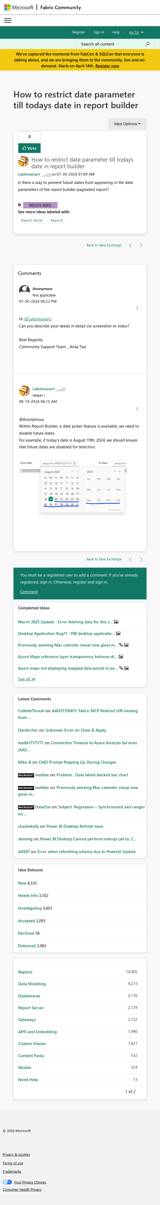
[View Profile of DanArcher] (28, 730)
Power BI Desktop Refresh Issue (75, 826)
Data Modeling (32, 983)
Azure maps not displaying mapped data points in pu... (68, 668)
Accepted (27, 920)
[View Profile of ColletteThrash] (31, 710)
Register (78, 32)
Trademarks (12, 1171)
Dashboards (29, 995)
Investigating (30, 908)
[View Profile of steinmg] (25, 838)
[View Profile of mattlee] (42, 774)
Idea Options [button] (125, 123)
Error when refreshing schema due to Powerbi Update (86, 851)
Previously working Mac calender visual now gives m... (68, 645)
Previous (119, 1090)
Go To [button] (134, 32)
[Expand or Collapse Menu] (8, 20)
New (22, 883)
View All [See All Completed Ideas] (27, 679)
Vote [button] (31, 148)
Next (142, 1090)
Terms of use (13, 1163)
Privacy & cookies (16, 1154)
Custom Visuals (32, 1043)
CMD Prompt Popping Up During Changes (77, 762)
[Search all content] (116, 44)
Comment (29, 591)
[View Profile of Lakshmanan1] (29, 174)
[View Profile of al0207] (24, 851)
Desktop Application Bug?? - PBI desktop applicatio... (67, 633)
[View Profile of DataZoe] (43, 806)
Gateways (26, 1019)
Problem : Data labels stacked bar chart (92, 774)
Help (116, 32)
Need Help (28, 1079)
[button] (137, 308)
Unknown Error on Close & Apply (75, 730)
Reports (57, 220)
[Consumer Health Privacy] (80, 1189)
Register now (107, 65)
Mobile (24, 1067)
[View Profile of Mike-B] (24, 762)
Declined (26, 933)
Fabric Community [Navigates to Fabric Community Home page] (60, 7)
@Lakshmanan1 (38, 319)
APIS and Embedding (37, 1031)
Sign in (99, 32)
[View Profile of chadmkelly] (28, 826)
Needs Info (40, 205)
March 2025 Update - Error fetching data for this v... (66, 621)
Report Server (32, 220)
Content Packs (31, 1055)
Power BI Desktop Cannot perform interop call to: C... (88, 838)
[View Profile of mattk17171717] (31, 742)
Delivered (27, 945)
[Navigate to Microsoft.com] (18, 7)
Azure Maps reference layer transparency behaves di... (68, 656)
